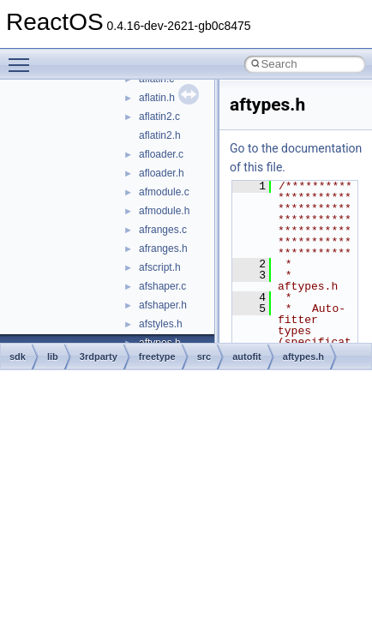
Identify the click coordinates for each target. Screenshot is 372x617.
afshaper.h (163, 305)
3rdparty (98, 356)
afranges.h (163, 249)
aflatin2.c (159, 117)
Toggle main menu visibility (23, 57)
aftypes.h (303, 356)
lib (52, 356)
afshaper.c (162, 286)
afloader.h (161, 173)
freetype (157, 356)
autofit (246, 356)
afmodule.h (164, 211)
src (204, 356)
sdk (17, 356)
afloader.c (161, 154)
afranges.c (163, 230)
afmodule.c (164, 192)
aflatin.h (157, 98)
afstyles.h (161, 324)
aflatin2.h (160, 135)
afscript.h (160, 267)
